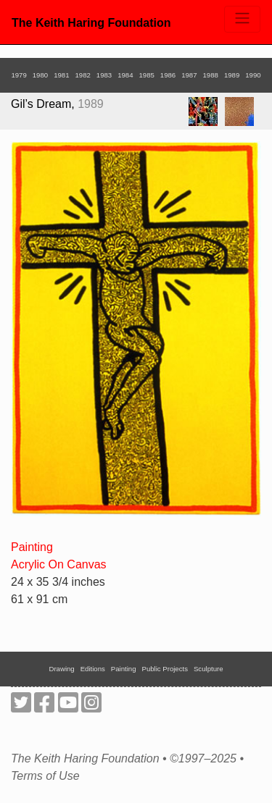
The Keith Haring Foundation (91, 23)
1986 (168, 75)
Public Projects (165, 669)
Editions (93, 669)
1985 (146, 75)
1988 (210, 75)
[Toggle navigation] (242, 19)
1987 (189, 75)
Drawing (62, 669)
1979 (18, 75)
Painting (32, 547)
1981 (61, 75)
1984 (125, 75)
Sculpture (208, 669)
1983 (104, 75)
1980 (40, 75)
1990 (252, 75)
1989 (231, 75)
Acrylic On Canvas (59, 564)
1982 (82, 75)
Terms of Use (45, 776)
